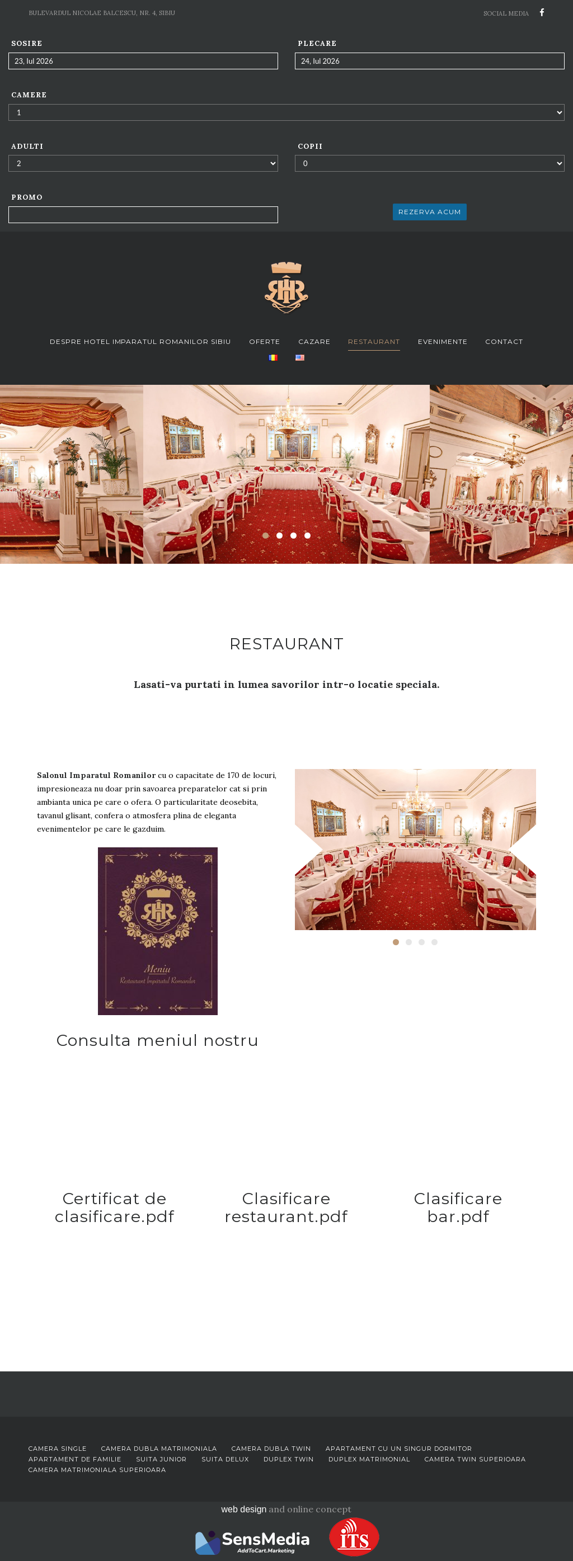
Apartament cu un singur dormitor (399, 1448)
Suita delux (225, 1459)
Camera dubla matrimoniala (159, 1448)
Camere (29, 95)
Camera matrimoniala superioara (97, 1470)
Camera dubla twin (271, 1448)
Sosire (27, 43)
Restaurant (374, 341)
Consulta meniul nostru (158, 1040)
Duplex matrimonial (369, 1459)
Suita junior (161, 1459)
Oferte (264, 341)
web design (244, 1509)
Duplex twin (289, 1459)
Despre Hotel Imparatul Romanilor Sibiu (141, 341)
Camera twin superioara (475, 1459)
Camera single (58, 1448)
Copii (310, 146)
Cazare (314, 341)
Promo (27, 197)
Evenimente (443, 341)
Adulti (27, 146)
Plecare (317, 43)
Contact (504, 341)
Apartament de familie (75, 1459)
